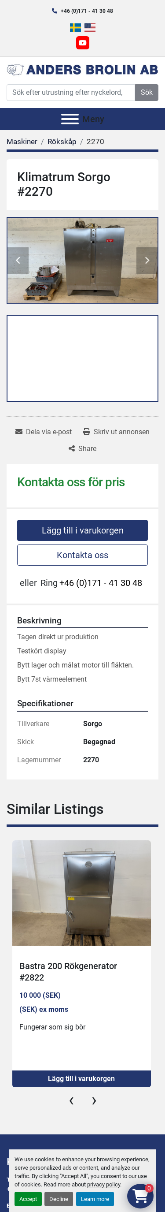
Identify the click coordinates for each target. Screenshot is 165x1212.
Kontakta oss (82, 555)
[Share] (82, 448)
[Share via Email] (43, 432)
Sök (147, 92)
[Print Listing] (116, 432)
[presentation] (71, 1100)
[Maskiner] (22, 141)
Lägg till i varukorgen (83, 530)
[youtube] (82, 42)
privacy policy (103, 1184)
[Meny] (70, 119)
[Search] (71, 92)
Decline (58, 1199)
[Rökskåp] (62, 141)
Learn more (95, 1199)
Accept (28, 1199)
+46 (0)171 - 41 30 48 (87, 11)
